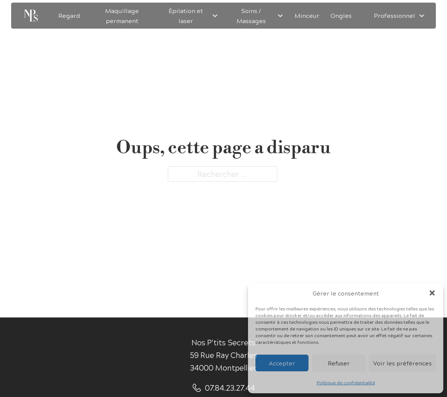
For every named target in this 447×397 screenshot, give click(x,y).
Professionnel (394, 15)
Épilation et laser (186, 15)
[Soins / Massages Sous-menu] (280, 16)
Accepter (282, 363)
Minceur (306, 15)
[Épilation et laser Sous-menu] (215, 16)
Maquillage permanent (122, 15)
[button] (432, 293)
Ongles (341, 15)
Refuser (339, 363)
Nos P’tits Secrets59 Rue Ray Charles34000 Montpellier (223, 354)
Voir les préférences (402, 363)
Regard (69, 15)
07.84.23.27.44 (230, 387)
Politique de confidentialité (346, 382)
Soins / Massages (251, 15)
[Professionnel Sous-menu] (422, 16)
